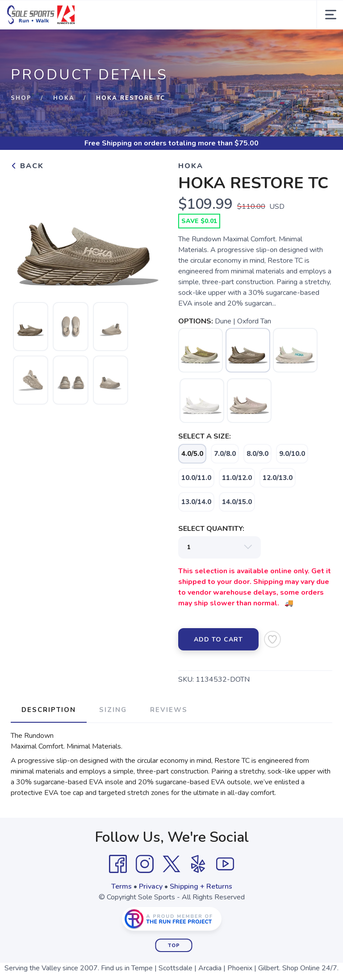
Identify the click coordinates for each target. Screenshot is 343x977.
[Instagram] (144, 864)
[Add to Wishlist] (272, 639)
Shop (21, 98)
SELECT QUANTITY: (211, 529)
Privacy (151, 886)
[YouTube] (225, 864)
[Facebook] (118, 864)
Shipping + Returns (201, 886)
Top (174, 945)
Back (27, 166)
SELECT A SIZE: (204, 436)
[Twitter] (171, 864)
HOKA (64, 98)
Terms (121, 886)
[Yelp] (198, 864)
